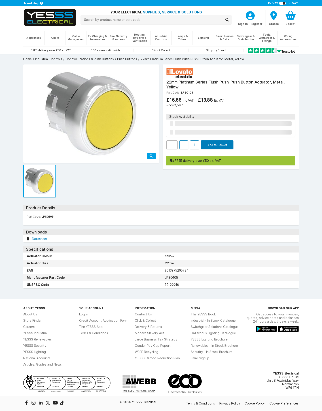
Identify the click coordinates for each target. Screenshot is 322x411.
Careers (29, 327)
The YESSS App (91, 327)
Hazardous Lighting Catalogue (213, 333)
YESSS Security (34, 345)
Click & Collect (145, 320)
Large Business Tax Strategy (156, 339)
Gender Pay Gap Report (153, 345)
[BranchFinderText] (273, 18)
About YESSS (34, 308)
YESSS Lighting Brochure (209, 339)
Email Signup (200, 358)
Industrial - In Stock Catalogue (213, 320)
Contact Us (143, 314)
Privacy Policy (229, 403)
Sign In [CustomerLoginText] (243, 24)
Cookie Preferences (284, 403)
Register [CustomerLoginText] (256, 24)
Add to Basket (217, 145)
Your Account (91, 308)
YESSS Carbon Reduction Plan (157, 358)
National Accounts (37, 358)
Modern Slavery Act (149, 333)
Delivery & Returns (148, 327)
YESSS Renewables (37, 339)
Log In (83, 314)
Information (145, 308)
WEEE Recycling (146, 352)
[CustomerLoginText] (250, 15)
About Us (30, 314)
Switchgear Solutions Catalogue (215, 327)
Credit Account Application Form (103, 320)
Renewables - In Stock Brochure (214, 345)
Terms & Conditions (93, 333)
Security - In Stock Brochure (212, 352)
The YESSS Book (203, 314)
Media (195, 308)
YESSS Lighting (34, 352)
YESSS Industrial (35, 333)
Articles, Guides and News (42, 364)
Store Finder (32, 320)
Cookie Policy (255, 403)
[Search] (227, 19)
